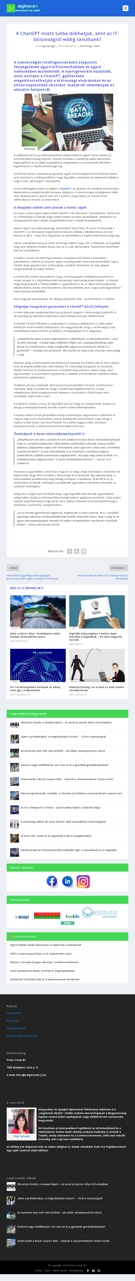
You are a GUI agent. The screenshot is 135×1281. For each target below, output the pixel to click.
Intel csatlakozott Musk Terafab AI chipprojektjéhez (42, 970)
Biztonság (85, 46)
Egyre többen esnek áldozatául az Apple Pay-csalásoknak (45, 945)
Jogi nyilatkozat (17, 1028)
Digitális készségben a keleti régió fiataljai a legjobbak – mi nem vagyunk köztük (95, 636)
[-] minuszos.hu (25, 936)
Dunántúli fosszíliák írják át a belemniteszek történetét (45, 979)
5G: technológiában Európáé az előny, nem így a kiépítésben (35, 688)
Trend (96, 46)
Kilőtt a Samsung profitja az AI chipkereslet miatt (41, 953)
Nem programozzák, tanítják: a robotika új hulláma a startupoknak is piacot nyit (71, 793)
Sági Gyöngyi (48, 46)
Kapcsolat (13, 1020)
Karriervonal (59, 1270)
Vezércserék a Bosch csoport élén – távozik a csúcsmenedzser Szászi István (67, 779)
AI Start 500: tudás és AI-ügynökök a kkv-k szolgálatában (56, 835)
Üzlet (47, 1270)
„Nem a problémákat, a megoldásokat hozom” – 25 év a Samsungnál (63, 736)
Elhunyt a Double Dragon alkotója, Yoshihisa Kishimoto (44, 962)
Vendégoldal (76, 1270)
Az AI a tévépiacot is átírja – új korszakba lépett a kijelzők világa (60, 807)
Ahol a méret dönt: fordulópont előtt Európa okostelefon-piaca (35, 635)
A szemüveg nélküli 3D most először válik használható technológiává (63, 821)
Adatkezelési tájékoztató (22, 1036)
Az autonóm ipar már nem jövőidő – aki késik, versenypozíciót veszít (63, 750)
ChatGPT (65, 188)
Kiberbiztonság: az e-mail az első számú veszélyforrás (96, 688)
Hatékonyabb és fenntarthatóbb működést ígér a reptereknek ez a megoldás (69, 850)
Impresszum (14, 1013)
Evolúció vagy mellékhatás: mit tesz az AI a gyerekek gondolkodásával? (65, 765)
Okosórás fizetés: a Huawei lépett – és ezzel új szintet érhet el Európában (66, 722)
